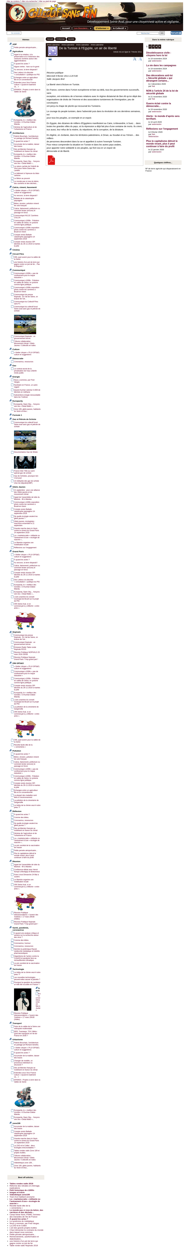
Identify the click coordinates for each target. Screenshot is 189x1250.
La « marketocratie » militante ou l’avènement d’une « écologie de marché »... (27, 537)
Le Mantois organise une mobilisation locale (24, 544)
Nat (153, 86)
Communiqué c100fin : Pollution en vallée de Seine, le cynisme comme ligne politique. (26, 223)
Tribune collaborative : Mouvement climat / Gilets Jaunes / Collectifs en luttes (25, 343)
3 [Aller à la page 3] (153, 46)
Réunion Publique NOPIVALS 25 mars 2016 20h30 (27, 653)
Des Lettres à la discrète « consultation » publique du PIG (27, 74)
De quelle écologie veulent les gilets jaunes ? (26, 517)
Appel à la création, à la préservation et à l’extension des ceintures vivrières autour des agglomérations (26, 58)
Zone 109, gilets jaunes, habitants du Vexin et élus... (27, 410)
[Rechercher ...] (148, 33)
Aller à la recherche (29, 1)
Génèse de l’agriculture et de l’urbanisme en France (25, 128)
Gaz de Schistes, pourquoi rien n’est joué (26, 477)
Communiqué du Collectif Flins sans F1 (26, 303)
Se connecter (15, 33)
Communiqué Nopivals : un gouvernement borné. (24, 643)
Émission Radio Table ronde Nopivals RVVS (25, 648)
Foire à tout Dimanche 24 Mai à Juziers (26, 876)
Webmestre (153, 136)
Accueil (66, 28)
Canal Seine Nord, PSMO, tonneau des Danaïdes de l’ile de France (25, 1215)
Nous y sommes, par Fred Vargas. (24, 381)
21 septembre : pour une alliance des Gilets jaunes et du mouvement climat (27, 492)
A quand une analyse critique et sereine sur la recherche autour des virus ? (26, 935)
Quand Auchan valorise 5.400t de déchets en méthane (27, 391)
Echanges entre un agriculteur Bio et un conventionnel (26, 79)
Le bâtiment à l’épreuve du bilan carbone (26, 174)
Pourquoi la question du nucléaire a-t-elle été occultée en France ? (27, 983)
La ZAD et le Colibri (18, 1225)
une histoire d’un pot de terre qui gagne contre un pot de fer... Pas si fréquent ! (27, 264)
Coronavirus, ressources (23, 362)
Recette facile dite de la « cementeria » (23, 746)
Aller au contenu (13, 1)
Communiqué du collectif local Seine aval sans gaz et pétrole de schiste (27, 309)
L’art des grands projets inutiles (23, 1228)
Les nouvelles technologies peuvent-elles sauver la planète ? (27, 978)
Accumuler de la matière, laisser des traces (26, 145)
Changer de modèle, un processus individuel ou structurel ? (23, 1063)
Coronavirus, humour (22, 943)
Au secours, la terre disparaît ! (26, 70)
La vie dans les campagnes (161, 65)
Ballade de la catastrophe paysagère (24, 199)
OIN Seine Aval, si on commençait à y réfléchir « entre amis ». (26, 606)
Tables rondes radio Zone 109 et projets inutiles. (26, 1152)
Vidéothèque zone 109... (23, 1163)
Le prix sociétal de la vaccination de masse (27, 846)
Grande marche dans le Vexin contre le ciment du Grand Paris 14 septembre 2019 (26, 530)
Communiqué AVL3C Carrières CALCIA (26, 217)
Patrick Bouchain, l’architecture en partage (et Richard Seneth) (26, 137)
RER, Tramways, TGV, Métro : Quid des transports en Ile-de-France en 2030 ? (26, 1033)
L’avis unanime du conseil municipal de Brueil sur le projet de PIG (26, 599)
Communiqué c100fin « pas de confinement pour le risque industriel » (26, 275)
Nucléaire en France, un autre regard (26, 386)
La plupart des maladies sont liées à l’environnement (25, 796)
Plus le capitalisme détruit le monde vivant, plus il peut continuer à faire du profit (25, 855)
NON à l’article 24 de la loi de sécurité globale (162, 92)
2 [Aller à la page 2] (150, 46)
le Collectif (119, 28)
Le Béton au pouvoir (22, 178)
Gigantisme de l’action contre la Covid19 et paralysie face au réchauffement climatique (26, 958)
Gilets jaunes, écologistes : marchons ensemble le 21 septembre (24, 523)
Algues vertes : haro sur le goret (26, 67)
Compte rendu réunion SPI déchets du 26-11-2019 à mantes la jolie (27, 244)
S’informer (102, 28)
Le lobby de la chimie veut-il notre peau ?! (27, 806)
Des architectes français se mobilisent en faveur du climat (26, 150)
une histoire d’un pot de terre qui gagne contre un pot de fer (24, 1242)
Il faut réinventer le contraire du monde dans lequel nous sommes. (26, 1231)
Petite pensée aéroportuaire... (25, 47)
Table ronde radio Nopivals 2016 (24, 1245)
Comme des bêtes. (21, 817)
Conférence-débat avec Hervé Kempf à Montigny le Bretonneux (27, 871)
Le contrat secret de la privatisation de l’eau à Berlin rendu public (25, 371)
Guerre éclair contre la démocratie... (158, 104)
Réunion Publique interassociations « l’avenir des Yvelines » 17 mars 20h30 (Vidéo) (26, 1016)
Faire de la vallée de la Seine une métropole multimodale (27, 1027)
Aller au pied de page (47, 1)
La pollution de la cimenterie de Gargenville (26, 708)
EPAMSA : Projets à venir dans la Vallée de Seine (27, 91)
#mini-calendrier (53, 45)
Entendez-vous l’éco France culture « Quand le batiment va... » (25, 85)
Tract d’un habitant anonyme (22, 1197)
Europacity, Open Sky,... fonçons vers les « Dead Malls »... (27, 162)
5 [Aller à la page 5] (159, 46)
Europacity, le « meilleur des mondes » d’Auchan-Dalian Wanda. (25, 156)
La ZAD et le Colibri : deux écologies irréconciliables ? (24, 1147)
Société (71, 39)
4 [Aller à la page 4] (156, 46)
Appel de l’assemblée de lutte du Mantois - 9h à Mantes (27, 498)
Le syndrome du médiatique (22, 1221)
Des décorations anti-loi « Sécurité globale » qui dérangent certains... (159, 78)
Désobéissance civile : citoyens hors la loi (158, 54)
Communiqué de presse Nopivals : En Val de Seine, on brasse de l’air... (26, 297)
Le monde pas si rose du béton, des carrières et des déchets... (26, 182)
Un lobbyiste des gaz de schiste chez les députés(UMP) (26, 482)
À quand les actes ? (22, 64)
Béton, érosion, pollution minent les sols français (26, 204)
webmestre (156, 61)
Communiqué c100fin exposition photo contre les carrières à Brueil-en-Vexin (26, 230)
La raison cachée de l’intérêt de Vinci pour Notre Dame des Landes (26, 168)
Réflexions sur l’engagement (25, 548)
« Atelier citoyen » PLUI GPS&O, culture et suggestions (27, 191)
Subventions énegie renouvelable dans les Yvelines (27, 396)
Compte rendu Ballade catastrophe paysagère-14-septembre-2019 (24, 237)
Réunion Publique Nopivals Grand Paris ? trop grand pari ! (26, 658)
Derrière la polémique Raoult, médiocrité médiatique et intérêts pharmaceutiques (27, 951)
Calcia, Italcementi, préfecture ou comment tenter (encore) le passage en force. (27, 210)
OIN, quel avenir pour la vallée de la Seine (27, 258)
